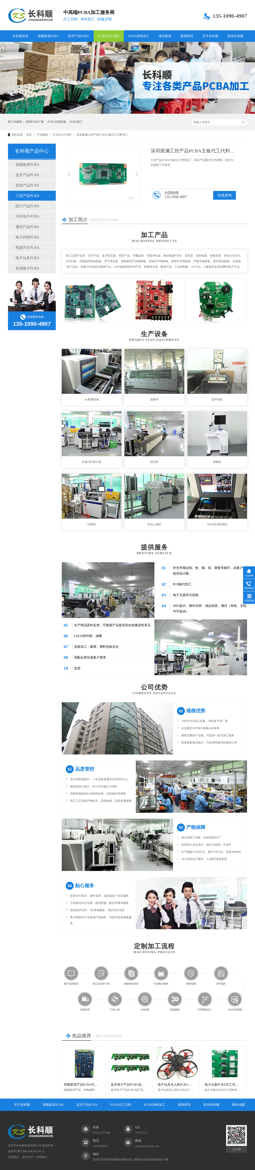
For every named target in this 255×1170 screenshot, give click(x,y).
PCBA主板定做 (57, 121)
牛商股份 (41, 1157)
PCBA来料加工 (138, 36)
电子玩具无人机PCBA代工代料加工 (183, 1084)
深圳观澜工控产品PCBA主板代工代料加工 (102, 134)
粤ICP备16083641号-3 (30, 1151)
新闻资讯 (186, 36)
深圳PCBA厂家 (35, 121)
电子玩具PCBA (27, 258)
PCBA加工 (76, 121)
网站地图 (238, 1104)
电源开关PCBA (27, 248)
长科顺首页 (20, 36)
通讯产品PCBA (27, 227)
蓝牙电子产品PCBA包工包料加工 (134, 1084)
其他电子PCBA (27, 268)
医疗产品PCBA (27, 206)
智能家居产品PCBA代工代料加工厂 (89, 1084)
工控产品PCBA (27, 196)
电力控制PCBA (27, 237)
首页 (29, 134)
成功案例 (165, 36)
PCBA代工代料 (108, 36)
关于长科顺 (210, 36)
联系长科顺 (235, 36)
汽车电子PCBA (27, 216)
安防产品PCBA (27, 185)
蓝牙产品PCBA (78, 36)
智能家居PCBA (48, 36)
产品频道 (43, 134)
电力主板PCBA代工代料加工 (225, 1084)
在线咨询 (224, 195)
